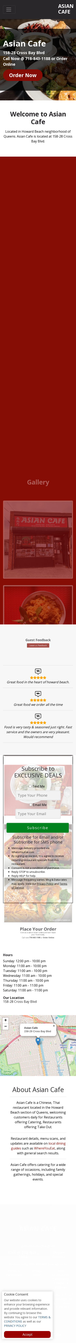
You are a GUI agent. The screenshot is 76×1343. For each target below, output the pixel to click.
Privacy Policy (45, 884)
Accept (27, 1334)
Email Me (38, 805)
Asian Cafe (65, 8)
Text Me (38, 786)
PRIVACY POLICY (15, 1326)
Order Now (22, 75)
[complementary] (38, 1045)
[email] (38, 814)
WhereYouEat (44, 1148)
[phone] (38, 795)
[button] (38, 1041)
